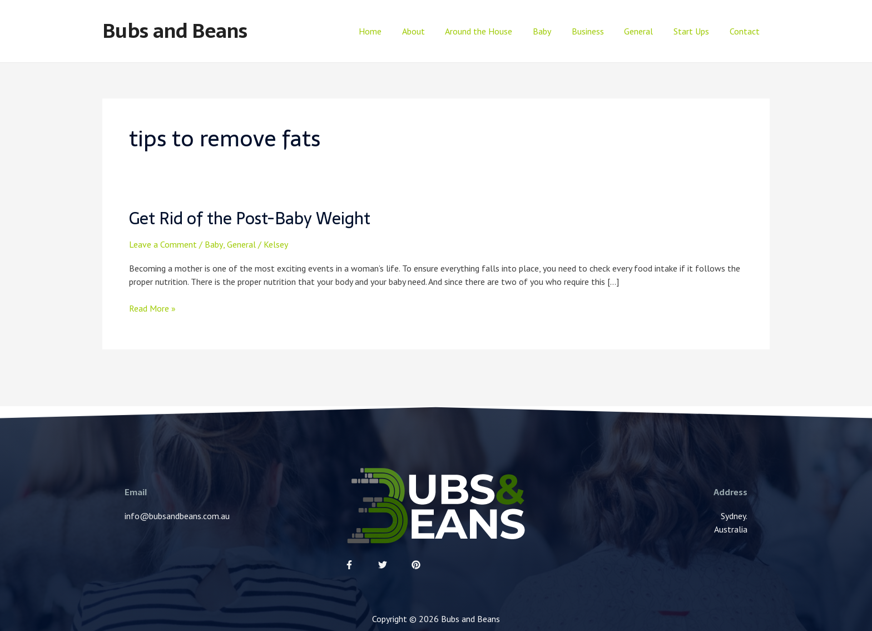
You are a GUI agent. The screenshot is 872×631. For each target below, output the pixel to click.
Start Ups (695, 31)
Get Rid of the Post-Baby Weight (251, 218)
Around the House (493, 31)
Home (389, 31)
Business (597, 31)
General (645, 31)
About (430, 31)
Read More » (152, 307)
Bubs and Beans (174, 31)
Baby (553, 31)
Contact (746, 31)
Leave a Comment (163, 243)
